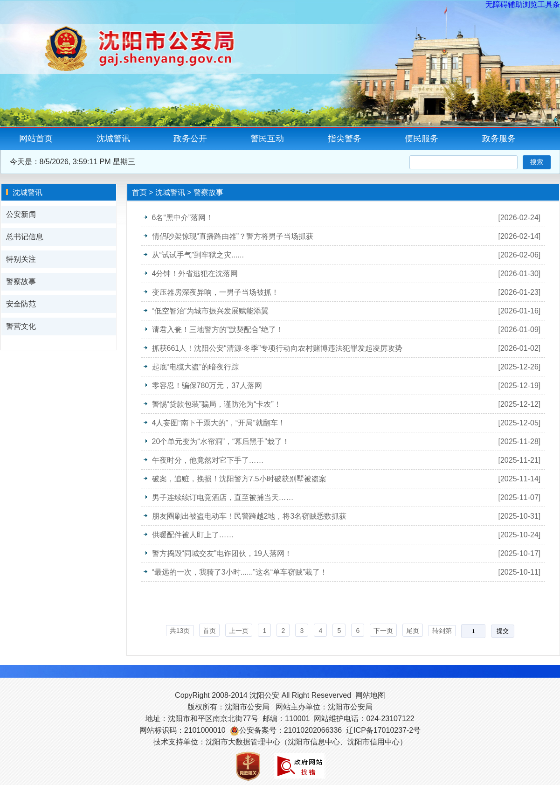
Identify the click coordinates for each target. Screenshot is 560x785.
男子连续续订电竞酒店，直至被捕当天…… (223, 497)
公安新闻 (21, 214)
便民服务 (421, 138)
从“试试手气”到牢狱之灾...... (198, 255)
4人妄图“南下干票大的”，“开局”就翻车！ (218, 423)
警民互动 (267, 138)
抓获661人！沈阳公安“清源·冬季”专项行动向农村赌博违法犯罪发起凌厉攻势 (277, 348)
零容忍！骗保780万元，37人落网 (207, 385)
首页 (139, 192)
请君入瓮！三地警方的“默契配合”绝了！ (218, 329)
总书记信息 (24, 237)
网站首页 (36, 138)
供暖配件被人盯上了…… (193, 535)
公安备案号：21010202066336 (290, 730)
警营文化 (21, 326)
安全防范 (21, 304)
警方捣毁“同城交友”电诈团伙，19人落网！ (222, 553)
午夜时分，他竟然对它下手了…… (208, 460)
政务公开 (190, 138)
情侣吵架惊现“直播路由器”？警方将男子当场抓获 (233, 236)
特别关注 (21, 259)
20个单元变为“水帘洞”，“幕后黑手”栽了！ (221, 441)
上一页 (239, 630)
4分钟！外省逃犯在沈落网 (195, 274)
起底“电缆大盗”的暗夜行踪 (195, 367)
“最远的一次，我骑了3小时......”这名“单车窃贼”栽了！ (240, 572)
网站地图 (370, 695)
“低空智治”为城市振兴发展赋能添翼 (210, 311)
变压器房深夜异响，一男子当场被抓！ (215, 292)
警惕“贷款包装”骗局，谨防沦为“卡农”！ (216, 404)
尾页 (412, 630)
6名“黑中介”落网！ (183, 218)
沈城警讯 (113, 138)
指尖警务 (344, 138)
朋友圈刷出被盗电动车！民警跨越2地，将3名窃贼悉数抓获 (249, 516)
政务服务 (499, 138)
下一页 (383, 630)
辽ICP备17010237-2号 (383, 730)
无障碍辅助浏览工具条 (522, 4)
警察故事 (21, 281)
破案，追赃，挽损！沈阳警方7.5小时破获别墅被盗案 (239, 479)
